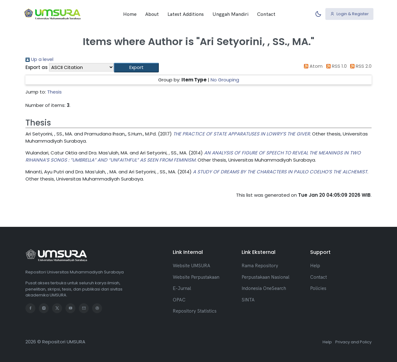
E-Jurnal (182, 288)
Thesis (54, 92)
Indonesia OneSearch (264, 288)
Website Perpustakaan (196, 277)
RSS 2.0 (360, 66)
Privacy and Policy (353, 342)
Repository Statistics (194, 311)
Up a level (39, 59)
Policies (318, 288)
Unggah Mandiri (230, 14)
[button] (136, 67)
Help (315, 265)
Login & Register (349, 14)
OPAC (179, 300)
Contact (266, 14)
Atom (312, 66)
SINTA (248, 300)
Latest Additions (185, 14)
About (152, 14)
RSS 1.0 (335, 66)
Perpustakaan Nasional (265, 277)
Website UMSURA (191, 265)
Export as (36, 67)
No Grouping (225, 79)
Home (129, 14)
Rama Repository (260, 265)
